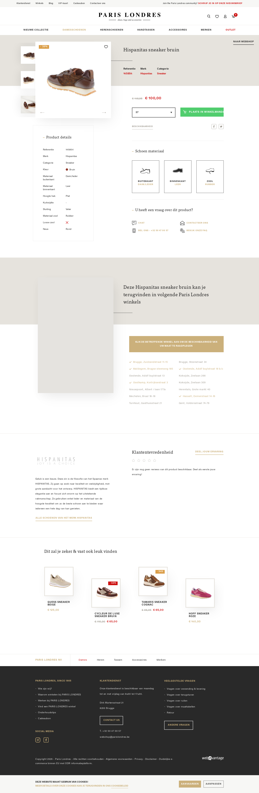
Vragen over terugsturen (180, 695)
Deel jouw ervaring (209, 452)
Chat (138, 223)
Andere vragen (179, 725)
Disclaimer (151, 759)
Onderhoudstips (47, 712)
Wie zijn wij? (45, 689)
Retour (170, 713)
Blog (51, 3)
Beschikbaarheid (142, 127)
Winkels (39, 3)
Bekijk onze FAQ (193, 230)
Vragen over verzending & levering (186, 689)
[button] (209, 16)
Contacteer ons (97, 3)
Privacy (139, 759)
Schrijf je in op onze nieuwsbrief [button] (220, 3)
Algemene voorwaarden (119, 759)
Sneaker (162, 71)
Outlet (231, 30)
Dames (83, 660)
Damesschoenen (74, 30)
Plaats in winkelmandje (203, 111)
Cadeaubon (79, 3)
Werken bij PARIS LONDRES (54, 700)
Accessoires (178, 30)
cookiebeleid (119, 786)
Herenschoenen (111, 30)
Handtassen (146, 30)
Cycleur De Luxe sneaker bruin (107, 615)
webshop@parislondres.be (115, 737)
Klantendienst (23, 3)
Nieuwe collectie (36, 30)
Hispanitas (146, 71)
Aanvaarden (190, 784)
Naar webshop (243, 41)
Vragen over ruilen (177, 701)
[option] (21, 55)
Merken (206, 30)
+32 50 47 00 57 (110, 731)
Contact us (111, 720)
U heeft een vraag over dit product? (164, 210)
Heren (100, 660)
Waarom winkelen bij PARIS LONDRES (59, 695)
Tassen (118, 660)
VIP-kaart (63, 3)
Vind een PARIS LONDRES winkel (56, 706)
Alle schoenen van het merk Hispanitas (64, 518)
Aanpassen (214, 784)
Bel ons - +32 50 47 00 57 (150, 230)
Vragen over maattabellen (181, 707)
